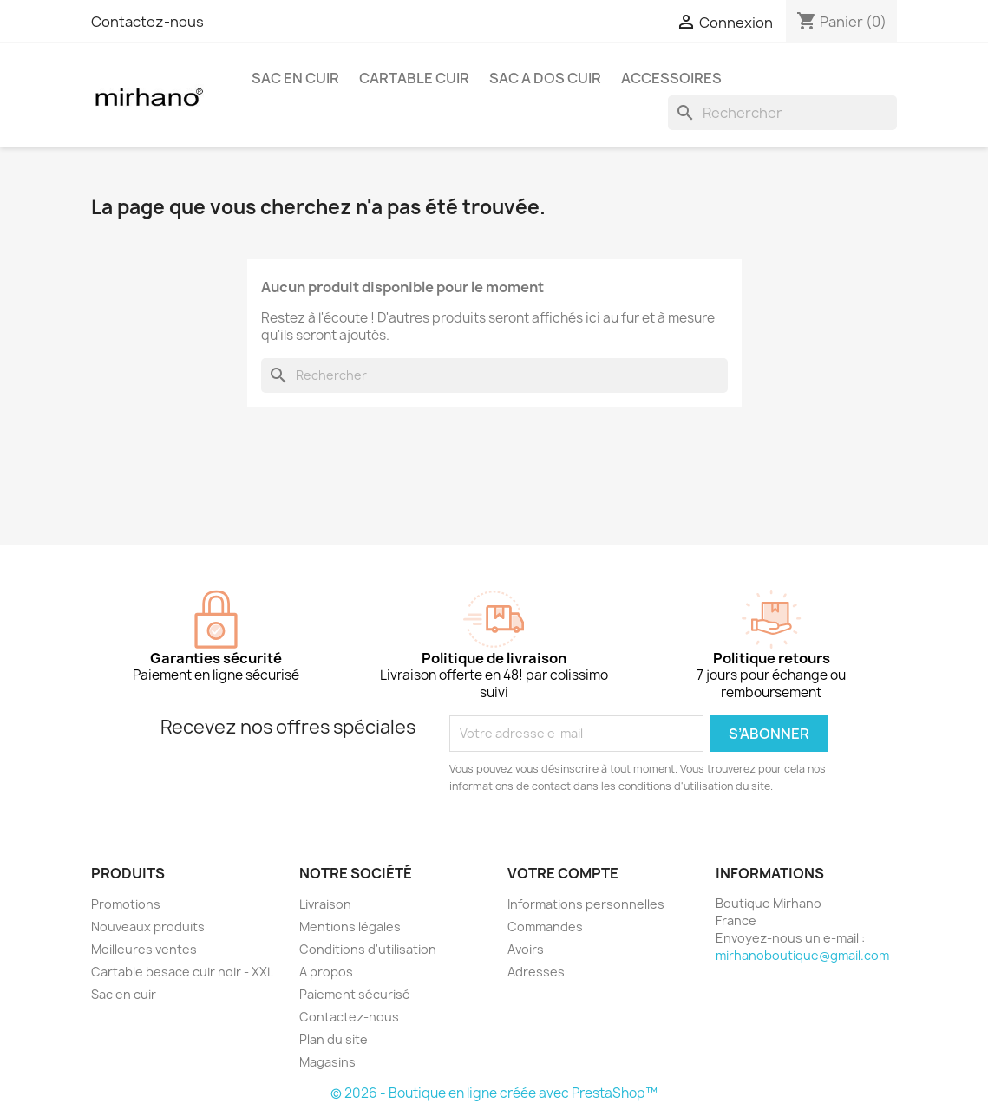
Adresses (536, 971)
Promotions (125, 904)
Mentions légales (350, 926)
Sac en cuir (123, 994)
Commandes (545, 926)
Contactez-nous (147, 21)
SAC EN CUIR (295, 78)
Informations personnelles (585, 904)
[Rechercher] (782, 112)
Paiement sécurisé (354, 994)
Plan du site (333, 1039)
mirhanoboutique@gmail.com (802, 955)
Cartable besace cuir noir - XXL (182, 971)
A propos (326, 971)
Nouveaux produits (148, 926)
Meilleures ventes (144, 949)
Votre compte (562, 873)
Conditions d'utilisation (367, 949)
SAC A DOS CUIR (545, 78)
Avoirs (525, 949)
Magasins (327, 1062)
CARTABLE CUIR (414, 78)
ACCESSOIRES (671, 78)
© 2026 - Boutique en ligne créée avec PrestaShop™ (494, 1093)
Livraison (325, 904)
